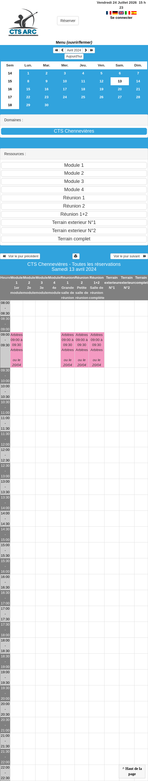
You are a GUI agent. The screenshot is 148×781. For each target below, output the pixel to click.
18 (83, 89)
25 (83, 97)
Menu (74, 42)
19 (101, 89)
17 (65, 89)
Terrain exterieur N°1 (111, 283)
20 (120, 89)
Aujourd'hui (74, 56)
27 (120, 97)
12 (101, 81)
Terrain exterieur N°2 (126, 283)
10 (65, 81)
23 (47, 97)
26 (101, 97)
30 (47, 105)
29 (28, 105)
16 (10, 89)
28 (138, 97)
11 (83, 81)
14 (10, 73)
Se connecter (121, 13)
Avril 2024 (74, 50)
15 (10, 81)
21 (138, 89)
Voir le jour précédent (20, 256)
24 (65, 97)
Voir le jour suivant (129, 256)
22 (28, 97)
